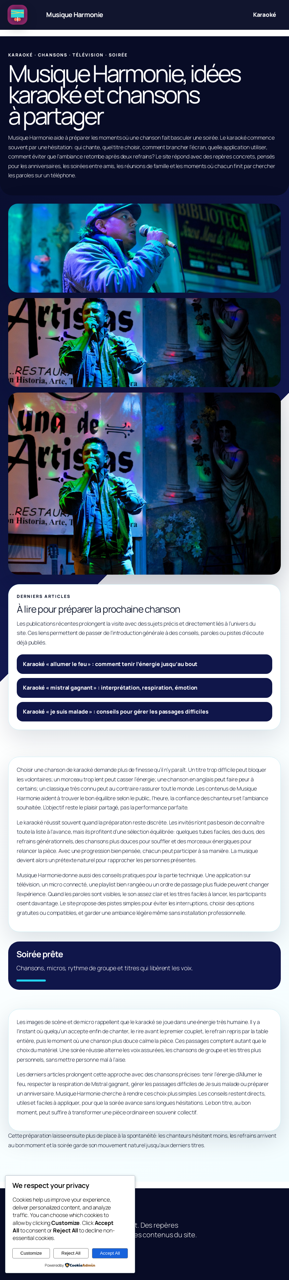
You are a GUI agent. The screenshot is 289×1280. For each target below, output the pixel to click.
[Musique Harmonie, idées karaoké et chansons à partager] (63, 15)
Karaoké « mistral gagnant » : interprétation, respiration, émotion (110, 687)
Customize (31, 1253)
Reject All (71, 1253)
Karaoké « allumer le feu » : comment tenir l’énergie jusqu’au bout (110, 664)
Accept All (110, 1253)
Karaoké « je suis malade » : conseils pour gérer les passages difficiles (116, 711)
